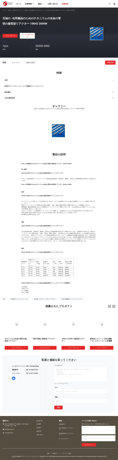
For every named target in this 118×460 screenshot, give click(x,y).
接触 (58, 407)
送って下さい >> (89, 444)
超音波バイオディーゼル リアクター (45, 299)
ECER (105, 456)
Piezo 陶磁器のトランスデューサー (72, 299)
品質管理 (38, 431)
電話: (56, 397)
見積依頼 (110, 62)
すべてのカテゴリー (64, 438)
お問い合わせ (39, 434)
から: (56, 387)
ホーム (4, 10)
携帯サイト (55, 453)
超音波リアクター (17, 10)
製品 (9, 10)
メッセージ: (58, 365)
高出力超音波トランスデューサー (66, 428)
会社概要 (38, 424)
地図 (48, 453)
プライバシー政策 (66, 453)
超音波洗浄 (62, 424)
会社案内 (38, 427)
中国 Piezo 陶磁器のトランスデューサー (22, 456)
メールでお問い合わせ (27, 35)
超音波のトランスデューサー (19, 299)
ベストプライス (10, 36)
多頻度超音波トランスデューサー (66, 434)
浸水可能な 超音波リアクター (44, 339)
